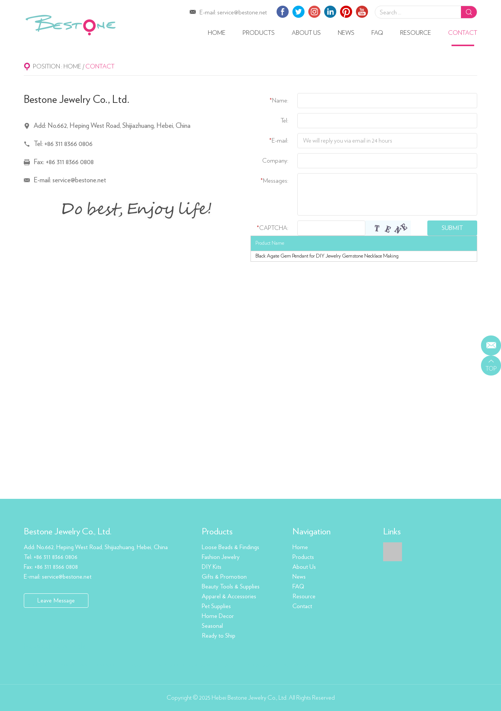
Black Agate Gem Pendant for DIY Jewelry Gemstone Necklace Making (327, 256)
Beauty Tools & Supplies (231, 587)
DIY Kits (211, 567)
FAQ (377, 33)
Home (217, 33)
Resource (415, 33)
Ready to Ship (218, 636)
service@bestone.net (242, 12)
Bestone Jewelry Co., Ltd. (67, 531)
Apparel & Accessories (229, 596)
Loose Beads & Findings (230, 547)
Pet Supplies (216, 606)
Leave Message (56, 601)
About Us (306, 33)
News (346, 33)
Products (259, 33)
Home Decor (218, 616)
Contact (462, 33)
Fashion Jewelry (221, 557)
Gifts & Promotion (224, 577)
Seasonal (212, 626)
